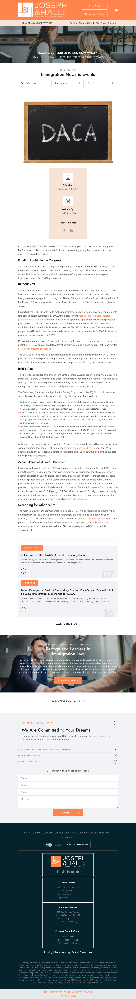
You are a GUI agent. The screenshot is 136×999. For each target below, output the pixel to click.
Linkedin (68, 871)
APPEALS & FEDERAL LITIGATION (38, 722)
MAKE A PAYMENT (76, 844)
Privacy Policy (96, 982)
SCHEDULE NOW (66, 680)
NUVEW (66, 982)
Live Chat (94, 6)
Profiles (28, 832)
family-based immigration (91, 518)
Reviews (84, 832)
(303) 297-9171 (44, 23)
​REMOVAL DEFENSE (28, 761)
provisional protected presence (34, 348)
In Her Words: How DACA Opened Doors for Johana (53, 555)
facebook (64, 230)
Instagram (77, 871)
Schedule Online (94, 14)
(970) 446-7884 (71, 940)
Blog (94, 832)
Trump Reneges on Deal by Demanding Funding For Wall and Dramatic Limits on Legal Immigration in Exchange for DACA (68, 592)
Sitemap (57, 982)
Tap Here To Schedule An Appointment (68, 993)
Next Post (29, 583)
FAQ (75, 832)
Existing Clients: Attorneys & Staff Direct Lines (68, 952)
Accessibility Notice (80, 982)
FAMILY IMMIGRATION (29, 755)
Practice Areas (43, 832)
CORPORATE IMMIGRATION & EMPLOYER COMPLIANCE (45, 749)
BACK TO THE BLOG (66, 623)
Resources (47, 982)
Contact (67, 837)
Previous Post (32, 547)
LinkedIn (71, 230)
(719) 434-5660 (71, 919)
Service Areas (63, 832)
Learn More (23, 571)
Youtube (73, 871)
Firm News (105, 832)
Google (63, 871)
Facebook (58, 871)
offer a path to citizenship (83, 447)
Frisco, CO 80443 (68, 936)
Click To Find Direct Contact (93, 23)
